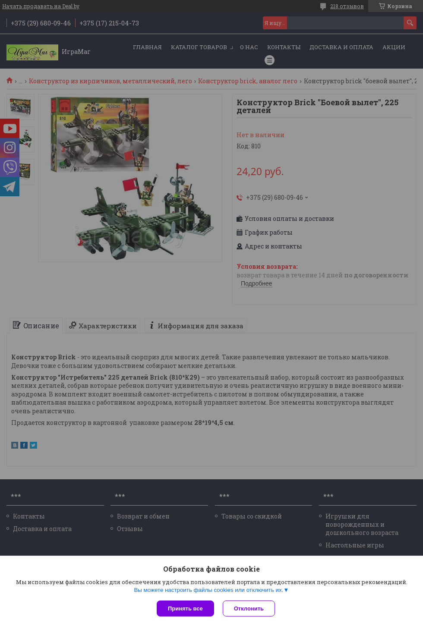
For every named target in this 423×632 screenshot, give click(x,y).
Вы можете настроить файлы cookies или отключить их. (208, 590)
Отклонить (249, 608)
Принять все (185, 608)
